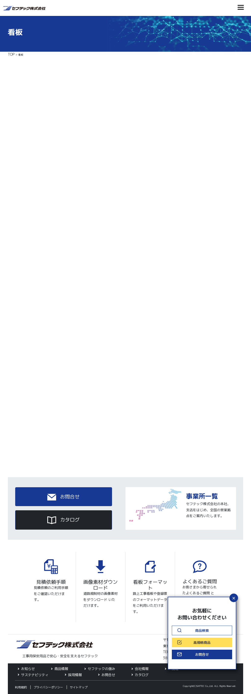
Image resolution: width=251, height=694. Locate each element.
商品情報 (61, 668)
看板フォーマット (150, 585)
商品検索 (202, 630)
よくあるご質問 (200, 581)
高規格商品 (202, 642)
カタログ (63, 520)
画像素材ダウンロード (100, 585)
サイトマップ (79, 687)
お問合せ (63, 496)
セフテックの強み (101, 668)
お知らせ (28, 668)
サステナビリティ (35, 674)
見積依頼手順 (51, 582)
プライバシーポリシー (48, 687)
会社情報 (142, 668)
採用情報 (75, 674)
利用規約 (21, 687)
